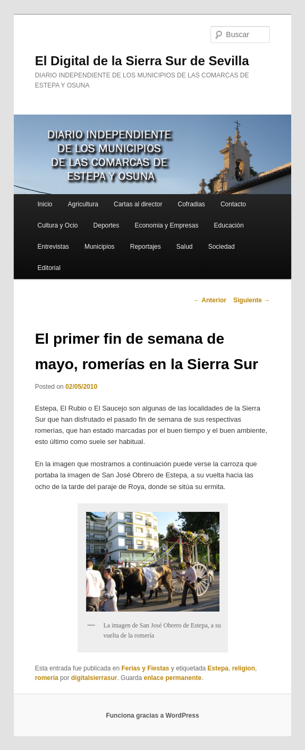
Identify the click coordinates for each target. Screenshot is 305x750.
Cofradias (191, 204)
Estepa (218, 668)
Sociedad (221, 246)
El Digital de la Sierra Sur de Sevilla (142, 61)
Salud (184, 246)
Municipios (99, 246)
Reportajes (145, 246)
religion (243, 668)
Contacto (233, 204)
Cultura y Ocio (57, 225)
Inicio (44, 204)
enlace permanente (172, 678)
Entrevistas (53, 246)
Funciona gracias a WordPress (152, 715)
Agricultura (83, 204)
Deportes (107, 225)
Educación (229, 225)
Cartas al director (138, 204)
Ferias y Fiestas (145, 668)
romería (46, 678)
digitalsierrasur (94, 678)
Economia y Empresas (166, 225)
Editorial (48, 268)
